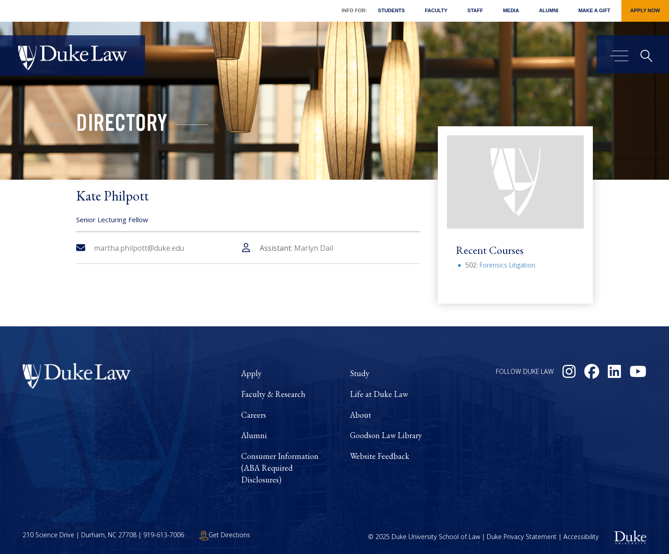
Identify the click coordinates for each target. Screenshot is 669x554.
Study (359, 373)
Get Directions (224, 534)
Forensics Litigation (507, 265)
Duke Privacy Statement (522, 536)
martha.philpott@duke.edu (130, 248)
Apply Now (645, 10)
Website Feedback (379, 456)
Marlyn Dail (313, 248)
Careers (253, 415)
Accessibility (581, 536)
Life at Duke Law (379, 394)
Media (511, 10)
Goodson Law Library (386, 435)
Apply (251, 373)
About (360, 415)
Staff (475, 10)
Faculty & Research (273, 394)
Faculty (436, 10)
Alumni (548, 10)
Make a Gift (594, 10)
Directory (121, 126)
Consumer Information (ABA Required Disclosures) (280, 467)
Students (391, 10)
